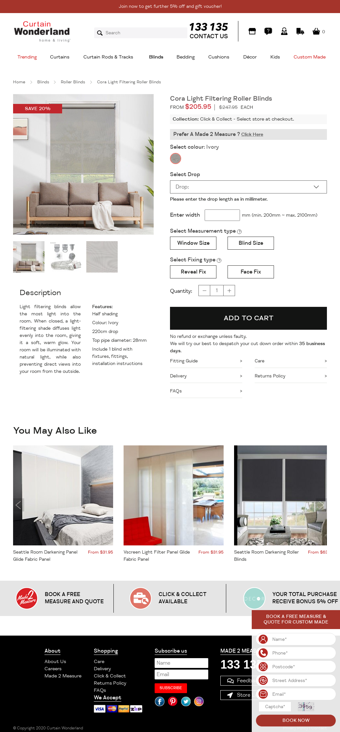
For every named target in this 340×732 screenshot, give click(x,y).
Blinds (156, 57)
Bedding (186, 57)
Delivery (102, 669)
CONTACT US (209, 36)
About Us (55, 661)
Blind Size (251, 243)
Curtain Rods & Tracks (108, 57)
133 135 (241, 664)
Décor (250, 57)
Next (321, 504)
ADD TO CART (249, 318)
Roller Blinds (73, 82)
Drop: (182, 187)
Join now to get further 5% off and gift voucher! (170, 6)
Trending (27, 57)
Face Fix (251, 272)
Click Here (252, 134)
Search (102, 33)
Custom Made (310, 57)
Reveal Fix (193, 272)
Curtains (59, 57)
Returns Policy (110, 683)
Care (99, 661)
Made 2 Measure (62, 676)
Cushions (218, 57)
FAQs (100, 690)
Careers (52, 669)
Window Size (193, 243)
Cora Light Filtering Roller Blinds (129, 82)
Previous (18, 504)
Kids (275, 57)
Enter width (185, 215)
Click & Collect (110, 676)
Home (19, 82)
